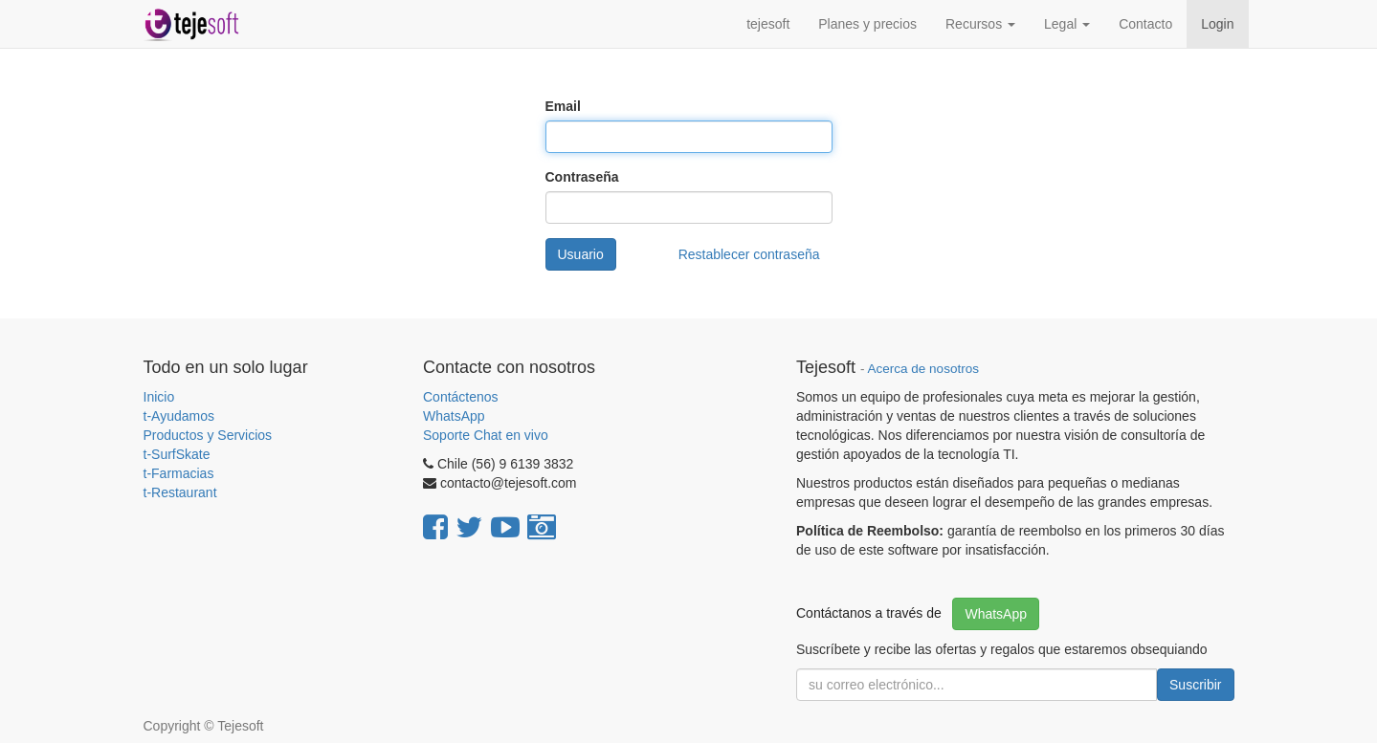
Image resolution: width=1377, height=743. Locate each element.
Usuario (581, 254)
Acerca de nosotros (923, 368)
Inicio (159, 396)
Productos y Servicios (208, 435)
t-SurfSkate (177, 454)
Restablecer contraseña (749, 254)
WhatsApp (455, 416)
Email (563, 106)
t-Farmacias (179, 473)
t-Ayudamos (179, 416)
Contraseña (582, 177)
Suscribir (1195, 684)
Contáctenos (461, 396)
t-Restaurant (180, 492)
